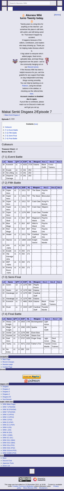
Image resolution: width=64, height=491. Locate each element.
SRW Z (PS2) (7, 419)
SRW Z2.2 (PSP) (9, 425)
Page (4, 9)
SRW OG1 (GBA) (9, 440)
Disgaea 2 (6, 389)
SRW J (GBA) (7, 435)
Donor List (6, 465)
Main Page (6, 359)
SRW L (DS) (7, 430)
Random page (8, 364)
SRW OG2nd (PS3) (9, 450)
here (31, 94)
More (16, 9)
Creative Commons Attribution (23, 486)
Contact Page (7, 367)
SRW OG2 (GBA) (9, 443)
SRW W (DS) (7, 432)
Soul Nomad (7, 399)
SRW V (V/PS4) (8, 417)
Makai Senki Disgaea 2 (12, 115)
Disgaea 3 (6, 391)
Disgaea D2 (7, 397)
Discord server (33, 67)
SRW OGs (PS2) (9, 445)
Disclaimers (43, 488)
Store (4, 458)
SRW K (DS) (7, 427)
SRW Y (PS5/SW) (9, 407)
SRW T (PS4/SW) (9, 412)
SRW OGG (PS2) (9, 448)
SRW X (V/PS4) (8, 414)
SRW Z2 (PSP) (8, 422)
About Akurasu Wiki (30, 488)
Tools (59, 9)
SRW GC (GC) (8, 437)
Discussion (10, 9)
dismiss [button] (57, 15)
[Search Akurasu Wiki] (29, 3)
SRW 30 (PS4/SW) (9, 409)
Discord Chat (7, 460)
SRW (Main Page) (9, 404)
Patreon (25, 86)
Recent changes (8, 362)
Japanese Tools (8, 463)
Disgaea (5, 386)
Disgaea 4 (6, 394)
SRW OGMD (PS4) (9, 453)
